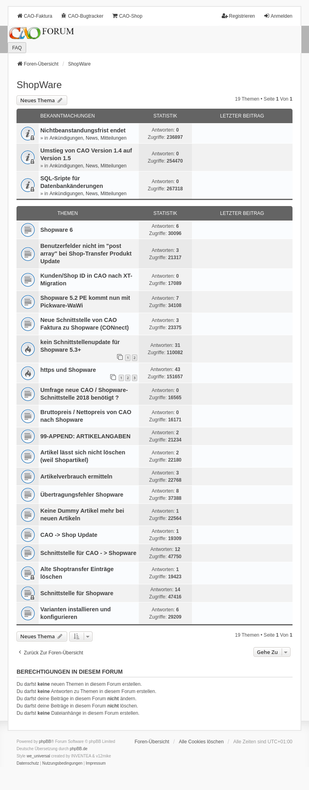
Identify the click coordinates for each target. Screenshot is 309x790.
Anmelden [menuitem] (278, 16)
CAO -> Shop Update (68, 535)
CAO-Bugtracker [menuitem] (82, 16)
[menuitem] (27, 763)
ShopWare (39, 84)
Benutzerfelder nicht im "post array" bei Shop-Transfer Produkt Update (86, 253)
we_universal (38, 756)
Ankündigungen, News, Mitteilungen (87, 138)
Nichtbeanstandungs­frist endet (83, 130)
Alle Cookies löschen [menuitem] (201, 742)
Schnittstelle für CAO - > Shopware (88, 553)
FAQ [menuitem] (17, 48)
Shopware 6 (56, 230)
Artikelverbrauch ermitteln (76, 476)
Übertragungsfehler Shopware (81, 494)
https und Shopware (68, 370)
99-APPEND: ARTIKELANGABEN (85, 436)
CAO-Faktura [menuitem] (34, 16)
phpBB (45, 741)
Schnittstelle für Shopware (76, 593)
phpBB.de (79, 749)
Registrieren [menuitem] (238, 16)
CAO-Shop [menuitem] (127, 16)
